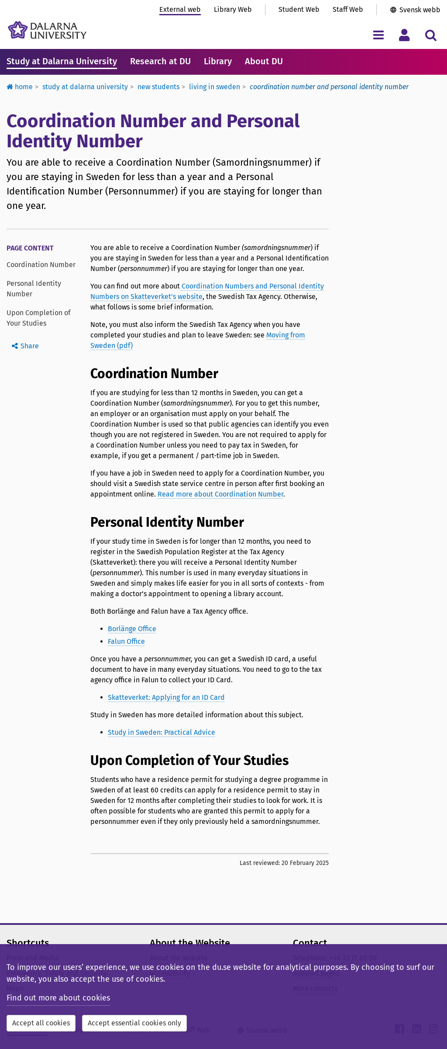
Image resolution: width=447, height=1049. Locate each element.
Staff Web (348, 9)
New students (158, 87)
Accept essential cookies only (134, 1023)
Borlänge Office (132, 629)
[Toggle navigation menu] (378, 35)
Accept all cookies (41, 1023)
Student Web (299, 9)
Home (20, 87)
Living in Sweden (214, 87)
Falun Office (126, 641)
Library (218, 61)
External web (180, 9)
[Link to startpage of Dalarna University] (47, 30)
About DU (264, 61)
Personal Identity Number (34, 288)
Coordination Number (41, 265)
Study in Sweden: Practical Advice (161, 732)
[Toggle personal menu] (404, 35)
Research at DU (160, 61)
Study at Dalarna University (62, 61)
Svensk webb (419, 10)
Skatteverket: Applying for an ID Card (166, 697)
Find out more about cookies (58, 998)
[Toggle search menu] (430, 35)
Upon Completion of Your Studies (38, 318)
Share (30, 346)
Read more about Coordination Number (220, 494)
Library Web (233, 9)
